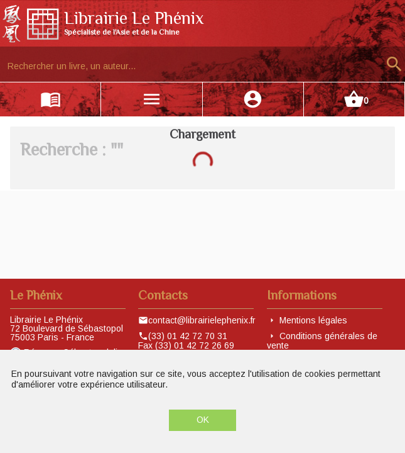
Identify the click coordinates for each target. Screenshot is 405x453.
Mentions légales (313, 320)
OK (203, 420)
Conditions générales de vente (322, 340)
